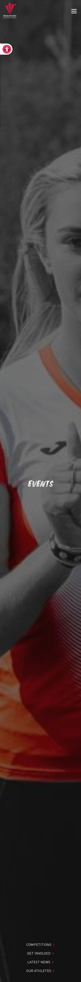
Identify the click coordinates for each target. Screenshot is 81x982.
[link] (6, 49)
